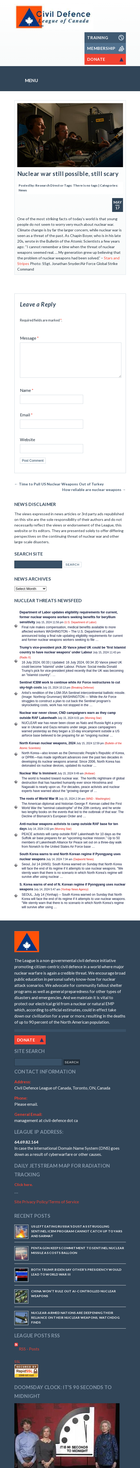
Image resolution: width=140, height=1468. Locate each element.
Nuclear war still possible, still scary (67, 173)
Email (26, 421)
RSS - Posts (26, 1355)
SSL (17, 1368)
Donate (26, 1046)
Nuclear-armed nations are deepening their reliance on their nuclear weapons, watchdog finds (75, 1324)
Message (29, 338)
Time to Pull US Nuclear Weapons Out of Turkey (59, 490)
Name (26, 396)
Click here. (23, 1191)
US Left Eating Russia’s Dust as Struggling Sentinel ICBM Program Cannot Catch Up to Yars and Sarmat (76, 1237)
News (23, 190)
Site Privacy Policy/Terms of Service (46, 1208)
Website (27, 446)
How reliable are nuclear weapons (94, 496)
